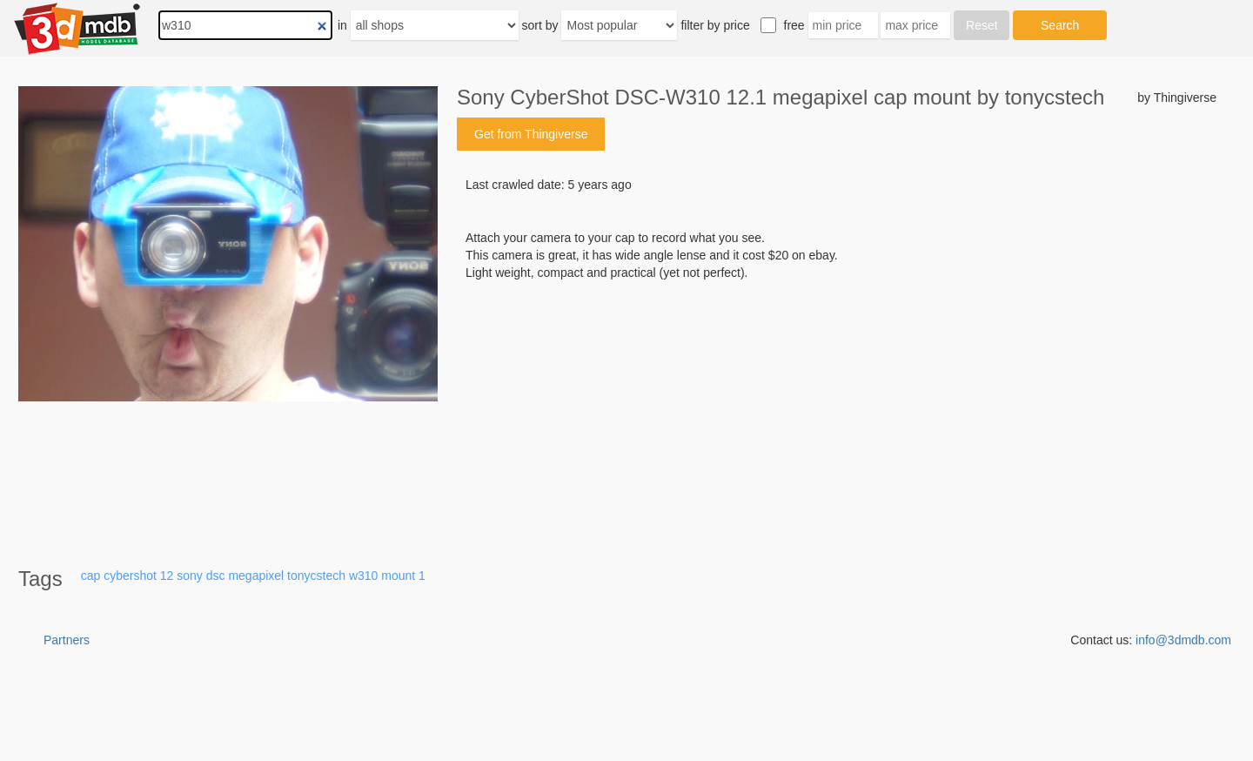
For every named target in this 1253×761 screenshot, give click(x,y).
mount (398, 576)
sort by (540, 25)
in (342, 25)
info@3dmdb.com (1183, 640)
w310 (363, 576)
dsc (215, 576)
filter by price (714, 25)
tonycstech (316, 576)
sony (190, 576)
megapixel (256, 576)
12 (167, 576)
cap (91, 576)
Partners (67, 640)
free (794, 25)
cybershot (130, 576)
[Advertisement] (836, 413)
